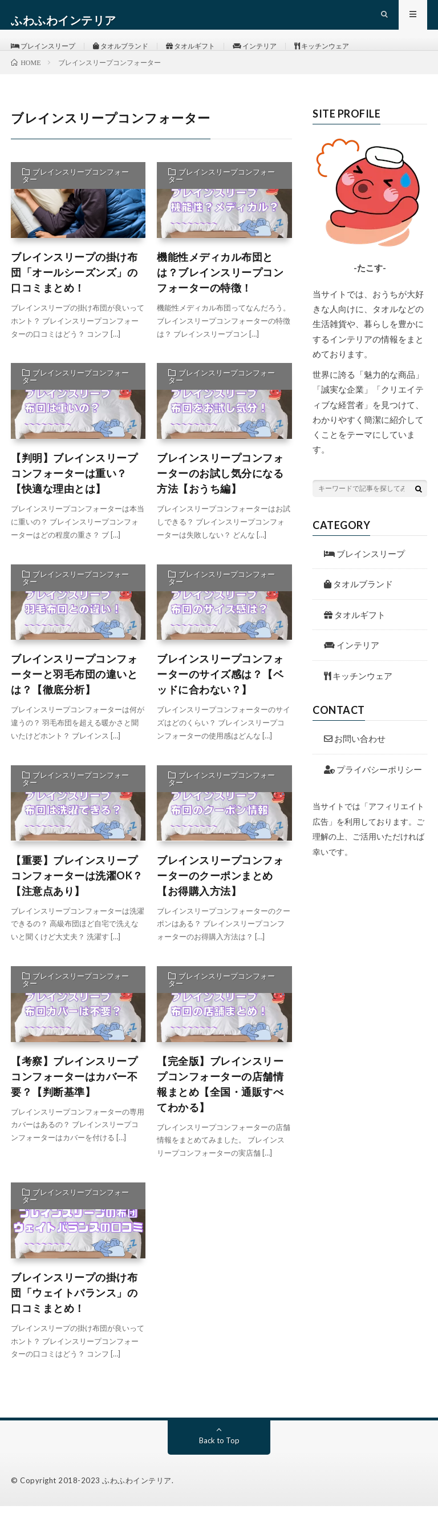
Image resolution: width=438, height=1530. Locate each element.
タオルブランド (136, 57)
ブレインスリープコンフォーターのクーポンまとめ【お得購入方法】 (220, 899)
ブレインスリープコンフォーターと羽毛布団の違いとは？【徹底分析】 (74, 698)
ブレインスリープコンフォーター (75, 199)
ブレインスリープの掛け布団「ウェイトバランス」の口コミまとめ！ (74, 1316)
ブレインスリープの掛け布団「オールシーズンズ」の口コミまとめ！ (74, 296)
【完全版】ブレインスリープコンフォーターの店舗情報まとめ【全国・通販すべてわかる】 (220, 1107)
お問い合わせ (355, 762)
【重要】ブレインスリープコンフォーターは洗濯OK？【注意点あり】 (77, 899)
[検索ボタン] (418, 511)
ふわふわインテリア (137, 1504)
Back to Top (219, 1464)
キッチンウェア (363, 57)
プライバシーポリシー (373, 793)
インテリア (288, 57)
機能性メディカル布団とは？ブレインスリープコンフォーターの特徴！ (220, 296)
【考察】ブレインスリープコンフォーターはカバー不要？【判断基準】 (74, 1099)
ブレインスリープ (49, 57)
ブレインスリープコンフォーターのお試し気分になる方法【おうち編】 (220, 497)
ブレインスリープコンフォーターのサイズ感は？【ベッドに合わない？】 (220, 698)
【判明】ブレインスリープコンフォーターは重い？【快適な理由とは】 (74, 497)
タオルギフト (215, 57)
